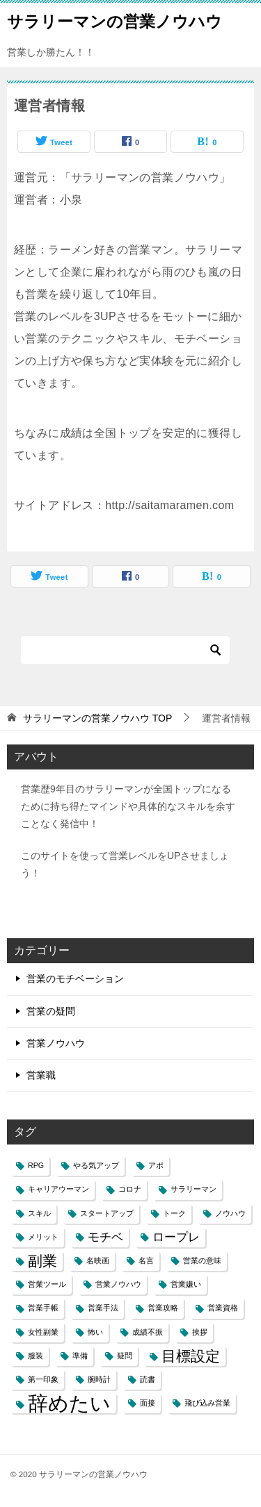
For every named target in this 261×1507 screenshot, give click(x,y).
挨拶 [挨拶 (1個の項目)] (199, 1332)
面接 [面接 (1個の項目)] (147, 1403)
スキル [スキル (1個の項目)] (39, 1213)
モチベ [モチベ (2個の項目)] (105, 1237)
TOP (97, 718)
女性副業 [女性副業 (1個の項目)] (43, 1332)
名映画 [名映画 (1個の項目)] (97, 1260)
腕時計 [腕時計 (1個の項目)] (99, 1379)
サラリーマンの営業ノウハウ (114, 20)
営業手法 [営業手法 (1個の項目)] (103, 1308)
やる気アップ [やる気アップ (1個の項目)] (96, 1165)
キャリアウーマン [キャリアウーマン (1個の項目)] (58, 1189)
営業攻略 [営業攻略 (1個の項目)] (163, 1308)
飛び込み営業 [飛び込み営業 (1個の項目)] (207, 1403)
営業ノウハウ (55, 1043)
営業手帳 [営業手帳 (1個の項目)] (43, 1308)
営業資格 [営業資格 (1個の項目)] (222, 1308)
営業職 (41, 1075)
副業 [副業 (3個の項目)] (42, 1261)
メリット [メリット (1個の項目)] (43, 1237)
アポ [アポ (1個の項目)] (156, 1165)
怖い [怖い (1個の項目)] (95, 1332)
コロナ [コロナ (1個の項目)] (129, 1189)
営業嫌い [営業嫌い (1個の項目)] (186, 1284)
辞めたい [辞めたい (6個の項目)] (69, 1403)
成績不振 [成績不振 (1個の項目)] (147, 1332)
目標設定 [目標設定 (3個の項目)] (190, 1356)
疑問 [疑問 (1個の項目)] (124, 1355)
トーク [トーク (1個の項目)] (174, 1213)
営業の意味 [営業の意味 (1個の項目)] (202, 1260)
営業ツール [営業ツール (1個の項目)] (47, 1284)
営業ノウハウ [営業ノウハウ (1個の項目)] (118, 1284)
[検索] (125, 650)
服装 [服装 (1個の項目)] (35, 1355)
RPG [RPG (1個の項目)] (36, 1165)
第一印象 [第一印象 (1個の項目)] (43, 1379)
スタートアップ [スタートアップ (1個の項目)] (107, 1213)
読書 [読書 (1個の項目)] (147, 1379)
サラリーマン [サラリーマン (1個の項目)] (193, 1189)
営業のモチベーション (75, 978)
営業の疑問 (50, 1011)
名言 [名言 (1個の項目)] (146, 1260)
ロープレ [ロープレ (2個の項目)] (176, 1237)
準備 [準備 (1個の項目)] (80, 1355)
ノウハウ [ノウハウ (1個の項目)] (230, 1213)
